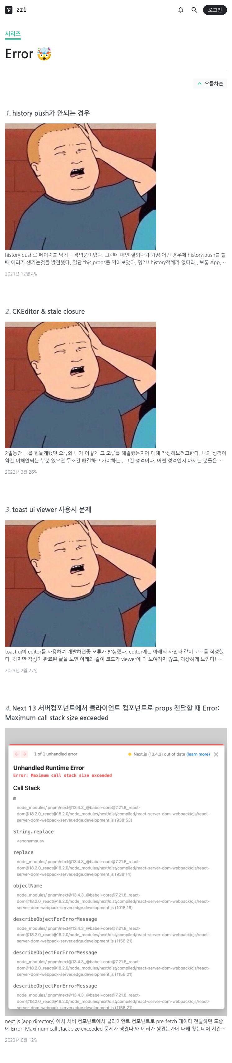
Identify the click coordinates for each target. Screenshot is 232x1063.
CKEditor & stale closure (48, 311)
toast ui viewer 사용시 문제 (51, 509)
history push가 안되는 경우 (51, 113)
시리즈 (13, 34)
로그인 (215, 10)
